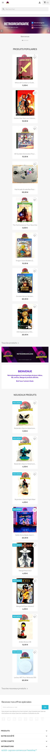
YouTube (20, 719)
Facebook (3, 719)
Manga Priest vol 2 (25, 571)
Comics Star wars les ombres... (25, 118)
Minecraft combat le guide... (25, 83)
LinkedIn (42, 719)
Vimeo (31, 719)
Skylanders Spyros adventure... (25, 428)
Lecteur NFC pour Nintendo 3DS (25, 677)
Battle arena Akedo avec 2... (25, 535)
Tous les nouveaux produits (15, 688)
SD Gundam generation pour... (25, 154)
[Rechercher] (25, 9)
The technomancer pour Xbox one (25, 225)
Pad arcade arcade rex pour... (25, 189)
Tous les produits (10, 343)
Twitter (9, 719)
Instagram (36, 719)
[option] (25, 29)
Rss (14, 719)
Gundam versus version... (25, 296)
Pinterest (25, 719)
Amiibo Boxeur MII (25, 642)
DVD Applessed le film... (25, 332)
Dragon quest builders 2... (25, 261)
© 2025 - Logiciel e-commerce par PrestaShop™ (19, 750)
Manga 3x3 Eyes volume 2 (25, 606)
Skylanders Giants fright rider (25, 499)
